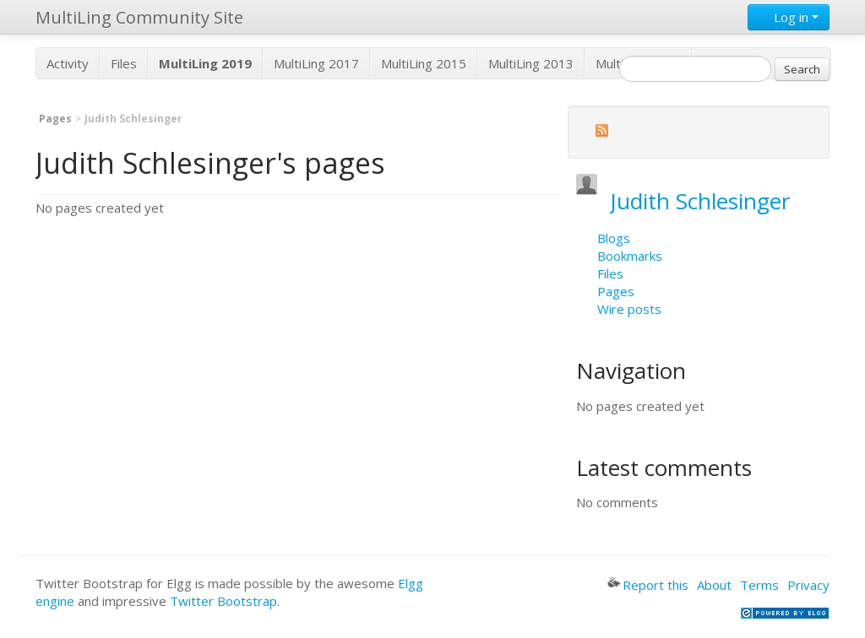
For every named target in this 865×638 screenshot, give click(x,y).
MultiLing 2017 (316, 63)
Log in (789, 16)
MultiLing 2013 (531, 63)
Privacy (808, 584)
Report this (647, 584)
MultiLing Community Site (139, 17)
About (714, 584)
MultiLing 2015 (423, 63)
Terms (759, 584)
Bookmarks (629, 255)
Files (124, 63)
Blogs (613, 238)
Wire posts (629, 308)
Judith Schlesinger (700, 201)
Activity (67, 63)
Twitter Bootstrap (223, 600)
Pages (55, 118)
